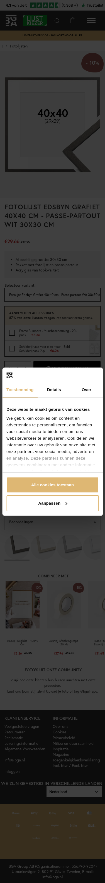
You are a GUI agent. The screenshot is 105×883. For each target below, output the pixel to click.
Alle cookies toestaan (52, 484)
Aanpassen (52, 503)
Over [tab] (86, 389)
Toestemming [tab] (20, 389)
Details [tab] (54, 389)
